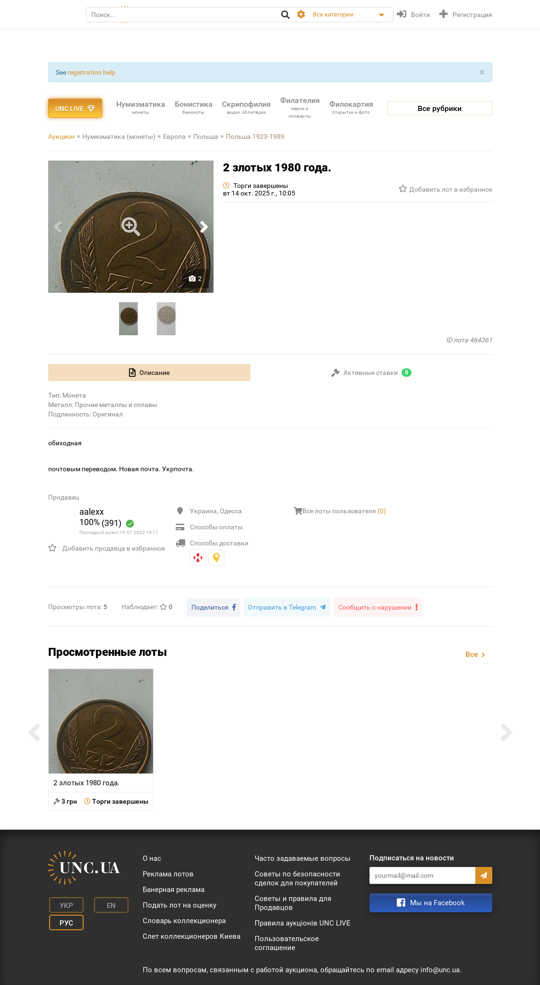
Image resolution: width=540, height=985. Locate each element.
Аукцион (61, 136)
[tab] (149, 372)
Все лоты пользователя (344, 511)
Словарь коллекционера (184, 919)
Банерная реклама (174, 888)
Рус (62, 917)
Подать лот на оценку (179, 904)
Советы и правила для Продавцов (293, 901)
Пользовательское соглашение (287, 942)
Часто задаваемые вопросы (303, 857)
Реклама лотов (168, 872)
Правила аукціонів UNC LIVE (303, 921)
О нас (152, 857)
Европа (174, 136)
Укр (62, 903)
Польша (205, 136)
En (101, 903)
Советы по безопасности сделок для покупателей (297, 877)
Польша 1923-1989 (255, 136)
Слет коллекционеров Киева (191, 935)
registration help (91, 72)
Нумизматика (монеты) (118, 136)
